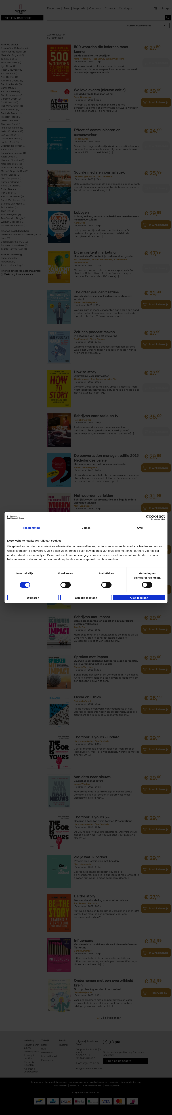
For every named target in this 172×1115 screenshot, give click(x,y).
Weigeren (33, 597)
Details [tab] (86, 527)
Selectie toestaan (86, 597)
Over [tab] (140, 527)
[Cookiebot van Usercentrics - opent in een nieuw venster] (149, 517)
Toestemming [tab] (32, 527)
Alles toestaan (139, 597)
